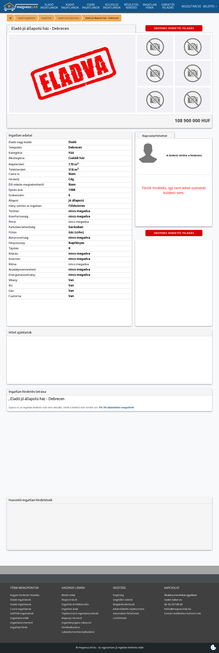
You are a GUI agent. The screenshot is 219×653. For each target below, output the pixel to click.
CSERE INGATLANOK (91, 6)
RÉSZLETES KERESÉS (131, 6)
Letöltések (119, 618)
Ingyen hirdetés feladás (24, 595)
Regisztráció (69, 599)
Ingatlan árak (69, 609)
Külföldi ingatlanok (21, 613)
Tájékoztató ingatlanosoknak (79, 613)
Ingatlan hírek (18, 627)
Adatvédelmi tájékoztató (127, 609)
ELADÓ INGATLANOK (49, 6)
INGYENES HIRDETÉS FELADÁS (174, 28)
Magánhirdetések (123, 604)
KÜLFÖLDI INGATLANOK (111, 6)
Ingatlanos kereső (21, 622)
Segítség (118, 595)
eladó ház (45, 18)
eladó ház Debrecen (67, 18)
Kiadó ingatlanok (20, 604)
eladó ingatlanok (26, 18)
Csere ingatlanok (20, 609)
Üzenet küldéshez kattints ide (181, 613)
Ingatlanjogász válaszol (76, 622)
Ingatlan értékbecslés (74, 604)
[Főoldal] (10, 18)
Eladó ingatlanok (20, 599)
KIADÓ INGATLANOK (70, 6)
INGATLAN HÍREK (149, 6)
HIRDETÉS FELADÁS (168, 6)
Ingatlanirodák (19, 618)
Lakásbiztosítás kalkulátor (77, 632)
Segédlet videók (122, 599)
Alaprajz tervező (71, 618)
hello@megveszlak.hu (177, 609)
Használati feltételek (125, 613)
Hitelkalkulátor (70, 627)
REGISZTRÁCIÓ (189, 6)
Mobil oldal (68, 595)
